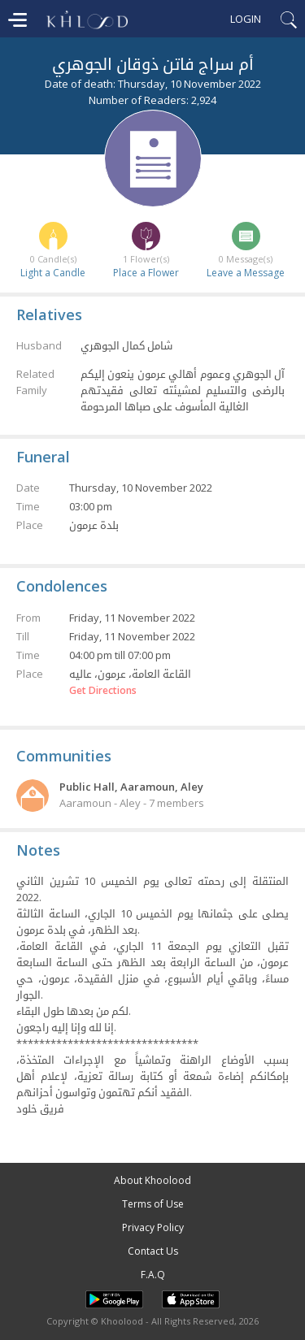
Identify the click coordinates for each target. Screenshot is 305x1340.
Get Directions (103, 690)
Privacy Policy (153, 1227)
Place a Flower (146, 273)
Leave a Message (246, 273)
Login (245, 18)
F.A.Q (153, 1274)
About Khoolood (152, 1180)
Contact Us (153, 1251)
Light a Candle (52, 273)
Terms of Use (153, 1204)
